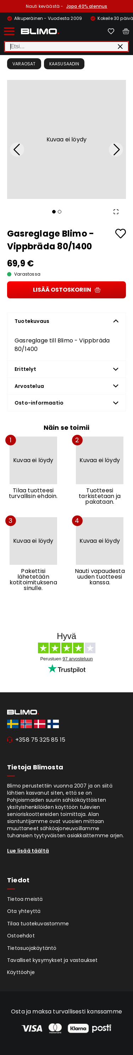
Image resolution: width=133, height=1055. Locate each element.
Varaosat (24, 64)
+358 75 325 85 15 (40, 740)
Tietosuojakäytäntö (32, 948)
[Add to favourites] (120, 233)
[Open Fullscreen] (116, 212)
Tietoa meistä (25, 899)
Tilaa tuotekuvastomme (38, 923)
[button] (66, 139)
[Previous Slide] (17, 149)
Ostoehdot (21, 935)
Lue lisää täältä (28, 850)
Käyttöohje (21, 972)
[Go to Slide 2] (59, 211)
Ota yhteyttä (23, 911)
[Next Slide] (116, 149)
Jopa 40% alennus (86, 6)
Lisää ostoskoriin (66, 290)
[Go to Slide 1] (54, 211)
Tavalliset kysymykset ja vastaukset (52, 960)
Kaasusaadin (64, 64)
